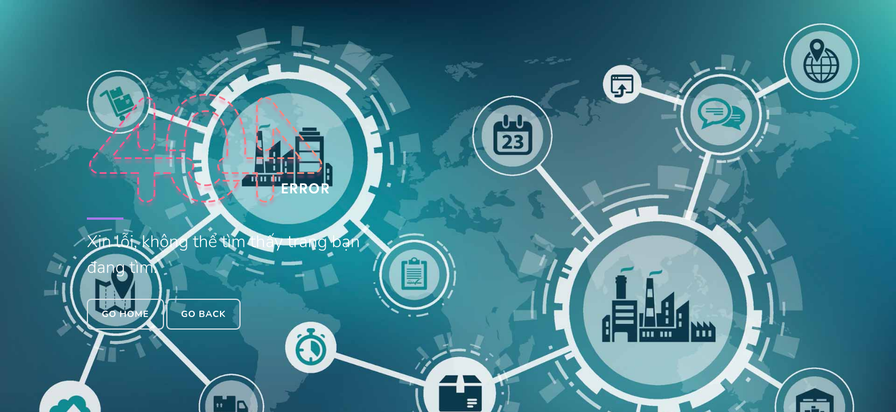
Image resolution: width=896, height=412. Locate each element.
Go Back (203, 314)
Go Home (125, 314)
